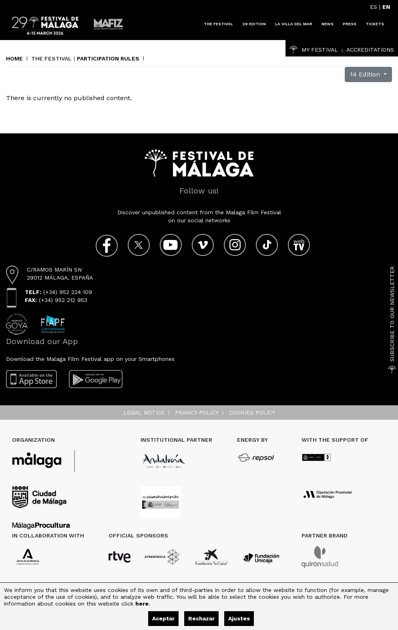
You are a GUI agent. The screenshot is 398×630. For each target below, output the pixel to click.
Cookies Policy (252, 412)
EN (386, 7)
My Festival (313, 49)
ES (373, 7)
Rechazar (201, 618)
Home (14, 58)
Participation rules (108, 58)
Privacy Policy (197, 412)
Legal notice (144, 412)
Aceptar (163, 618)
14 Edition (366, 74)
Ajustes (239, 618)
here (142, 603)
